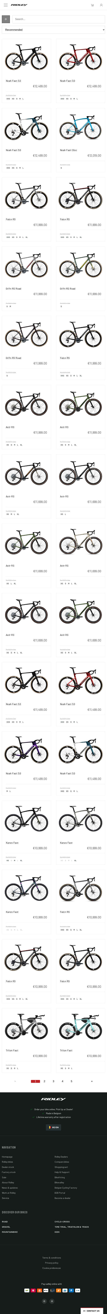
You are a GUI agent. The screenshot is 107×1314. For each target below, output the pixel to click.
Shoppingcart (61, 1167)
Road (5, 1221)
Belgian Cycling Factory (66, 1187)
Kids (57, 1232)
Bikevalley (59, 1182)
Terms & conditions (51, 1257)
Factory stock (9, 1172)
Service (5, 1198)
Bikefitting (60, 1177)
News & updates (10, 1187)
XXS (8, 98)
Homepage (7, 1156)
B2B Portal (60, 1192)
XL (27, 237)
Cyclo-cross (62, 1221)
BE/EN (53, 1127)
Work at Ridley (9, 1192)
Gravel (6, 1226)
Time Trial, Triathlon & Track (72, 1226)
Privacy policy (51, 1262)
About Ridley (8, 1182)
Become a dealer (62, 1198)
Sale (4, 1177)
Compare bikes (62, 1161)
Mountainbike (10, 1232)
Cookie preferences (51, 1268)
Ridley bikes (7, 1161)
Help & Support (62, 1172)
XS (13, 98)
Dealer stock (8, 1167)
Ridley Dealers (61, 1156)
